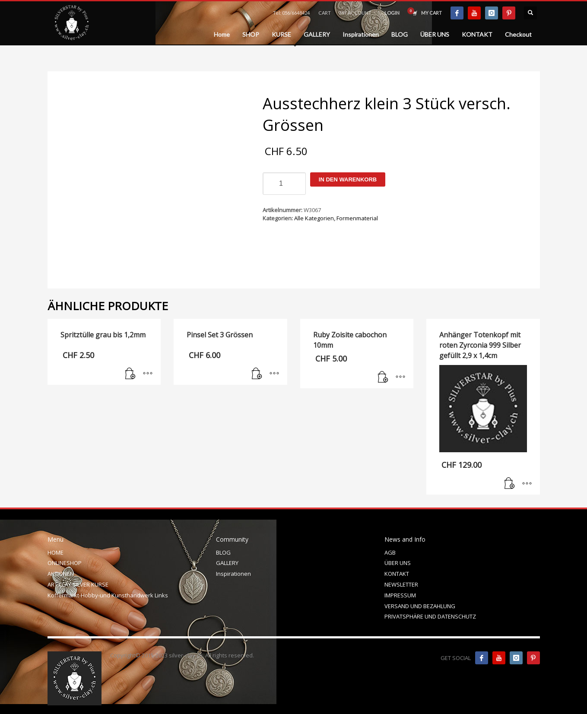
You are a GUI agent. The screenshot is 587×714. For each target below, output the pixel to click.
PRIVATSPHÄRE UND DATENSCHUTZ (430, 616)
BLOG (223, 552)
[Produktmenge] (284, 183)
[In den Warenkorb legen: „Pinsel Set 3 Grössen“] (257, 374)
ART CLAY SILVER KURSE (78, 584)
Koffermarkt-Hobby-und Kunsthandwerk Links (108, 595)
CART (324, 13)
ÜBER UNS (397, 563)
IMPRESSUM (400, 595)
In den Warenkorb (348, 179)
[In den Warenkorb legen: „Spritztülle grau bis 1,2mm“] (130, 374)
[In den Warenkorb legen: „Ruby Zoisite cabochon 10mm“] (383, 377)
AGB (390, 552)
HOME (55, 552)
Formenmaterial (357, 218)
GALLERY (227, 563)
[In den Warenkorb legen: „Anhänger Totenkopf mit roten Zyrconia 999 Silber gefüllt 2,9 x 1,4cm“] (509, 484)
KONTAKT (396, 574)
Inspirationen (233, 574)
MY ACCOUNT (355, 13)
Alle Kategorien (314, 218)
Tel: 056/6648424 (291, 13)
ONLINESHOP (65, 563)
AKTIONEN (61, 574)
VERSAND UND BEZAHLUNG (419, 606)
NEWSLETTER (401, 584)
